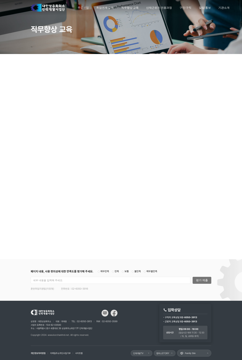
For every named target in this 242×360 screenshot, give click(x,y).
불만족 (137, 271)
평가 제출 (202, 280)
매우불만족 (150, 271)
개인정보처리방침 (38, 353)
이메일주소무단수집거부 (60, 353)
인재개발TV (138, 353)
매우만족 (104, 271)
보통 (125, 271)
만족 (116, 271)
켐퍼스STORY (162, 353)
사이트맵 (79, 353)
